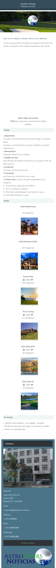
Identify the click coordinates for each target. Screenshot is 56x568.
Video (28, 280)
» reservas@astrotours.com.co (16, 510)
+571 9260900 (11, 519)
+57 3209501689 (12, 527)
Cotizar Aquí (28, 543)
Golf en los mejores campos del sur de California (25, 38)
